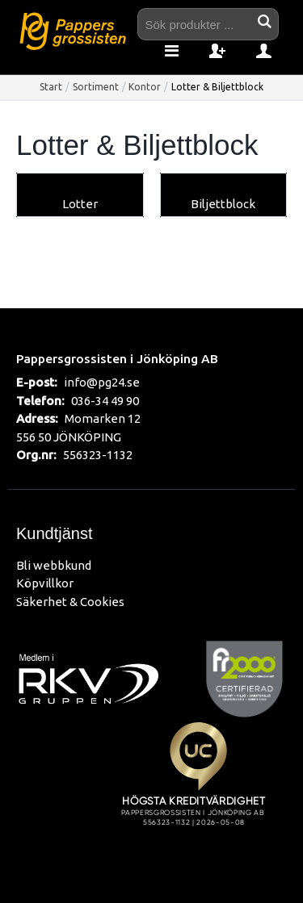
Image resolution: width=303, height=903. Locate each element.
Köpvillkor (45, 583)
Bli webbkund (53, 565)
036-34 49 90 (105, 401)
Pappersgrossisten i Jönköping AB (117, 358)
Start (51, 87)
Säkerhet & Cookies (70, 601)
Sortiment (96, 87)
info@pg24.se (102, 382)
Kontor (144, 87)
